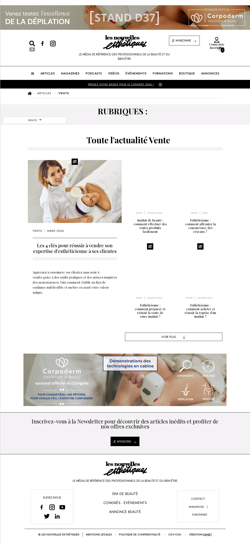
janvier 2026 (154, 297)
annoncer (196, 506)
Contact (198, 499)
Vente (37, 230)
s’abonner (199, 514)
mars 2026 (55, 230)
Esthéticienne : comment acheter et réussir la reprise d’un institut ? (200, 311)
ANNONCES (210, 73)
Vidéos (113, 73)
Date (205, 213)
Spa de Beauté (125, 493)
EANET (207, 534)
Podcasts (94, 73)
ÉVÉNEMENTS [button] (135, 73)
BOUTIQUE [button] (187, 73)
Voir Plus (173, 337)
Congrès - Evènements (125, 502)
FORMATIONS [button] (163, 73)
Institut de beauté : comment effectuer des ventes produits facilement (150, 226)
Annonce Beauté (125, 511)
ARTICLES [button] (47, 73)
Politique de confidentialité (140, 534)
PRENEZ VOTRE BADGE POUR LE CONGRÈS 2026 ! (121, 84)
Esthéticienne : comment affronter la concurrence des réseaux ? (200, 226)
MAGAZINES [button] (70, 73)
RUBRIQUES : (122, 111)
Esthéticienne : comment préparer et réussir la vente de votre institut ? (150, 311)
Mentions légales (99, 534)
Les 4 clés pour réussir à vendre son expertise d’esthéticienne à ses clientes (75, 248)
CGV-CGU (175, 534)
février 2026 (154, 213)
